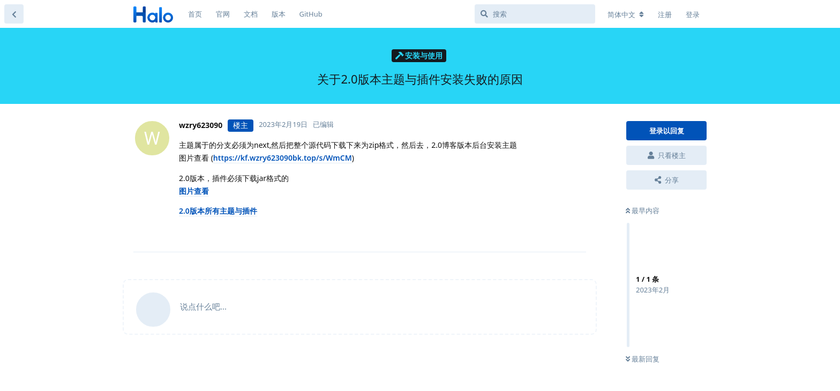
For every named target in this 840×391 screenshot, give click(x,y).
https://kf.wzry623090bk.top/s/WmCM (282, 158)
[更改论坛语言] (626, 14)
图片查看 (194, 191)
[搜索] (535, 14)
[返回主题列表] (14, 14)
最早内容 (642, 210)
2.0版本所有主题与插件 (218, 211)
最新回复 (642, 359)
